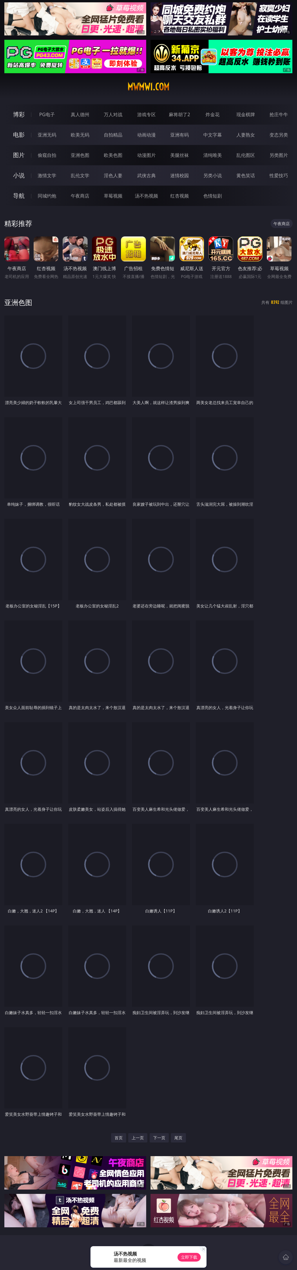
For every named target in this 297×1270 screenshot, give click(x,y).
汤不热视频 (146, 196)
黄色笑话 (245, 175)
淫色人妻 (113, 175)
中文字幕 (212, 135)
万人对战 (113, 114)
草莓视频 (113, 196)
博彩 (19, 114)
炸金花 (213, 114)
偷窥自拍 (47, 155)
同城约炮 (47, 196)
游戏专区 (146, 114)
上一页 (138, 1137)
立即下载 (189, 1257)
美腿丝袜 (179, 155)
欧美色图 (113, 155)
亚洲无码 (47, 135)
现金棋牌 (245, 114)
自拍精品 (113, 135)
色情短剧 (212, 196)
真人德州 (80, 114)
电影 (19, 135)
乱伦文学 (80, 175)
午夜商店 (80, 196)
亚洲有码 (179, 135)
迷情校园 (179, 175)
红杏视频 (179, 196)
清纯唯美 (212, 155)
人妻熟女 (245, 135)
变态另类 (278, 135)
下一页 (159, 1137)
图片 (19, 155)
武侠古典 (146, 175)
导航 (19, 196)
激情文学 (47, 175)
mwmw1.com (148, 87)
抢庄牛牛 (278, 114)
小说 (19, 175)
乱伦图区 (245, 155)
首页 (119, 1137)
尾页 (178, 1137)
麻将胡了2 (179, 114)
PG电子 (47, 114)
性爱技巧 (278, 175)
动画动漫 (146, 135)
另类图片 (278, 155)
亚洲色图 (80, 155)
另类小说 (212, 175)
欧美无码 (80, 135)
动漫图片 (146, 155)
